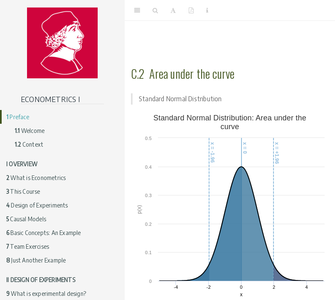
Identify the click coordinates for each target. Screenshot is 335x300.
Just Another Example (36, 260)
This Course (23, 191)
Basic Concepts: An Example (43, 232)
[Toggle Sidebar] (137, 10)
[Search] (155, 10)
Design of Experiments (37, 205)
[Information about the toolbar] (207, 10)
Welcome (29, 130)
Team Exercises (27, 246)
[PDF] (191, 10)
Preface (17, 116)
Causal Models (26, 218)
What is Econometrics (36, 177)
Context (29, 144)
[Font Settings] (173, 10)
